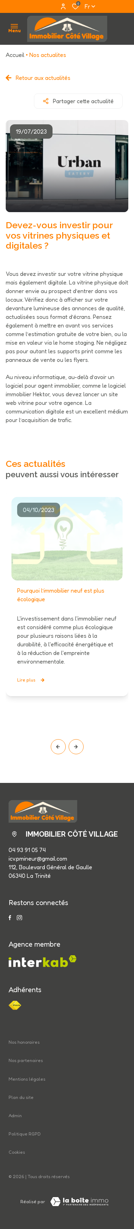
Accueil (15, 54)
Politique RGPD (25, 1134)
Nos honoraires (24, 1042)
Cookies (17, 1152)
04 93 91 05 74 (27, 849)
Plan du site (21, 1097)
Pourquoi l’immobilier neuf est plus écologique (60, 595)
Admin (15, 1115)
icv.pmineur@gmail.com (38, 858)
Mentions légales (27, 1079)
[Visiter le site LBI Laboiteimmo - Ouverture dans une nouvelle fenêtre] (79, 1201)
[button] (58, 746)
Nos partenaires (26, 1060)
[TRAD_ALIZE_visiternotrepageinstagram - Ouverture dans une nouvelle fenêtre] (19, 917)
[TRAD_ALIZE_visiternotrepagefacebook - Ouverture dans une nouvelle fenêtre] (10, 917)
